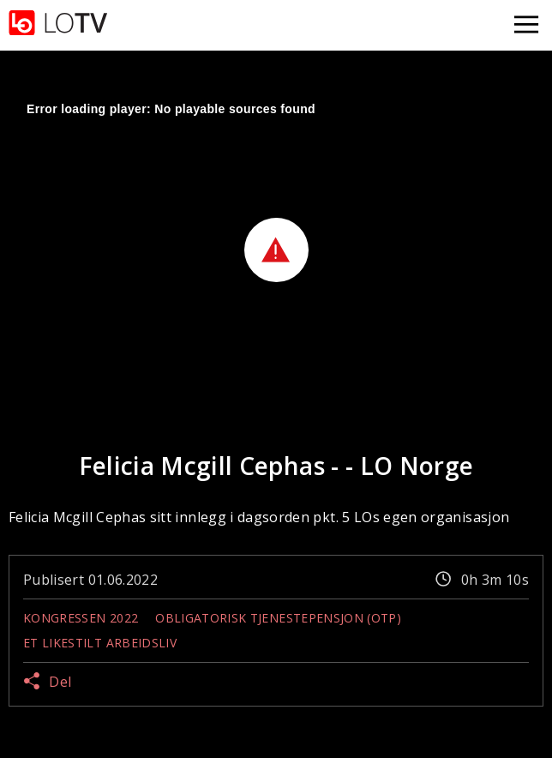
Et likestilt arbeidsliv (100, 643)
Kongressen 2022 (80, 618)
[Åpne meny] (526, 25)
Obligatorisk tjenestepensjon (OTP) (278, 618)
